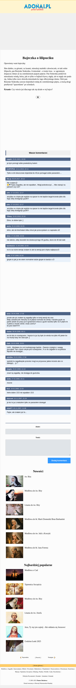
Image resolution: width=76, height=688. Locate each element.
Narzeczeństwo (55, 671)
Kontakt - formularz (42, 678)
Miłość (24, 671)
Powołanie (30, 671)
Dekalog (35, 674)
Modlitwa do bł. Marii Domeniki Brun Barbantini (45, 522)
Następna (51, 660)
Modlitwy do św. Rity (33, 601)
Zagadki (10, 671)
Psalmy (41, 674)
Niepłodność (46, 671)
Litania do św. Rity (32, 508)
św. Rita (28, 479)
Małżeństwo (37, 671)
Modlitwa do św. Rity (33, 493)
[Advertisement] (38, 32)
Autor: (38, 427)
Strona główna (38, 668)
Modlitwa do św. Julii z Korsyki (38, 536)
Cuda (50, 674)
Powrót (38, 660)
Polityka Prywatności (29, 678)
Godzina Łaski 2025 (33, 644)
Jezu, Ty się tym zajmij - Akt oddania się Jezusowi (45, 630)
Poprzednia (24, 660)
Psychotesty (56, 674)
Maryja (17, 674)
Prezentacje (63, 671)
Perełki (46, 674)
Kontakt (51, 678)
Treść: (38, 437)
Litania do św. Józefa (33, 615)
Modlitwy (4, 671)
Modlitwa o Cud (31, 573)
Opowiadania (17, 671)
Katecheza (71, 671)
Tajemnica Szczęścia (33, 587)
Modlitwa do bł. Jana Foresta (36, 550)
